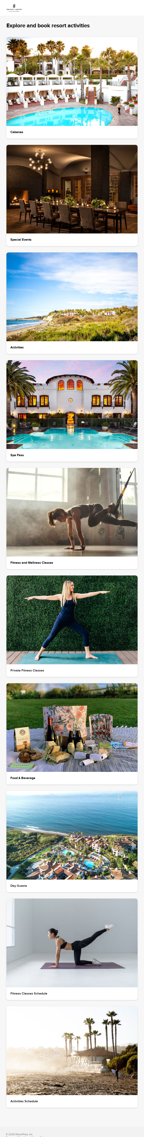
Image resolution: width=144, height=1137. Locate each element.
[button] (72, 87)
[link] (14, 8)
